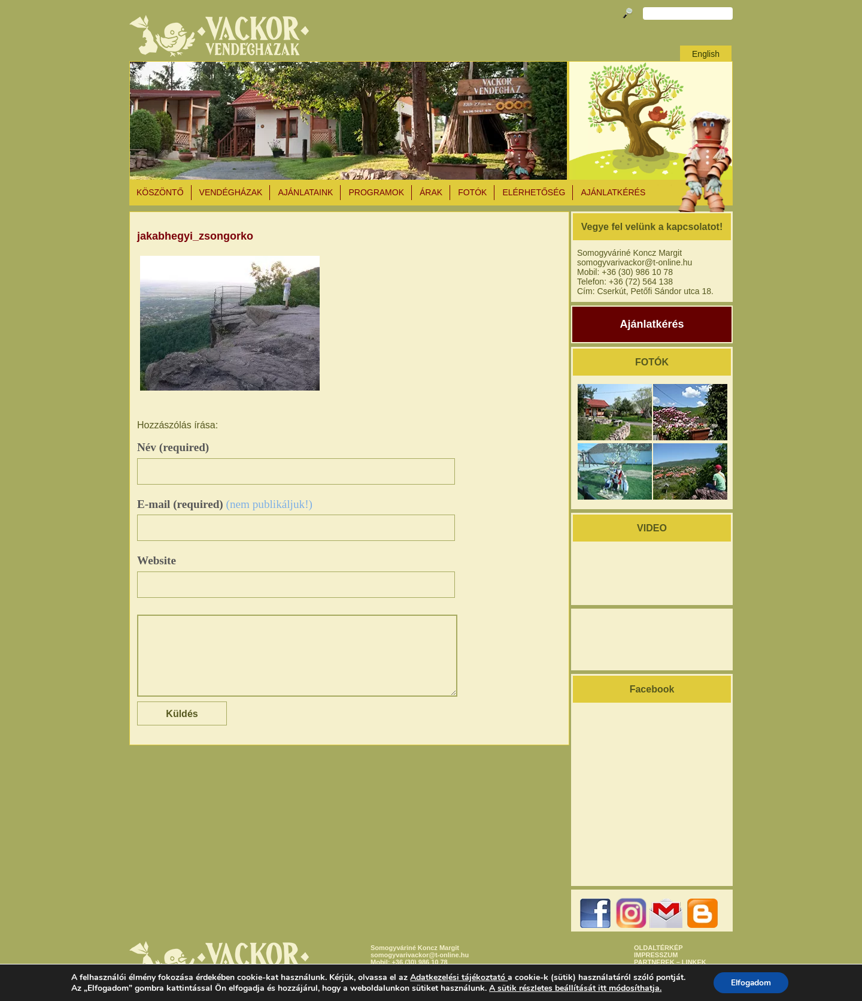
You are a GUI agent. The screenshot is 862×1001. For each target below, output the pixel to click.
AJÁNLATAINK (305, 192)
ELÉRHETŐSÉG (533, 192)
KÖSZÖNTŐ (160, 192)
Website (156, 560)
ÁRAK (431, 192)
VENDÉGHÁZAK (231, 192)
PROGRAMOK (376, 192)
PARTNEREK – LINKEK (670, 962)
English (706, 54)
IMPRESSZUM (656, 954)
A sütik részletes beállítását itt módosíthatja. (574, 987)
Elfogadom (751, 982)
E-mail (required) (224, 504)
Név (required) (173, 447)
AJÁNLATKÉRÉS (613, 192)
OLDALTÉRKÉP (658, 947)
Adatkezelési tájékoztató (456, 976)
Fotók (472, 192)
